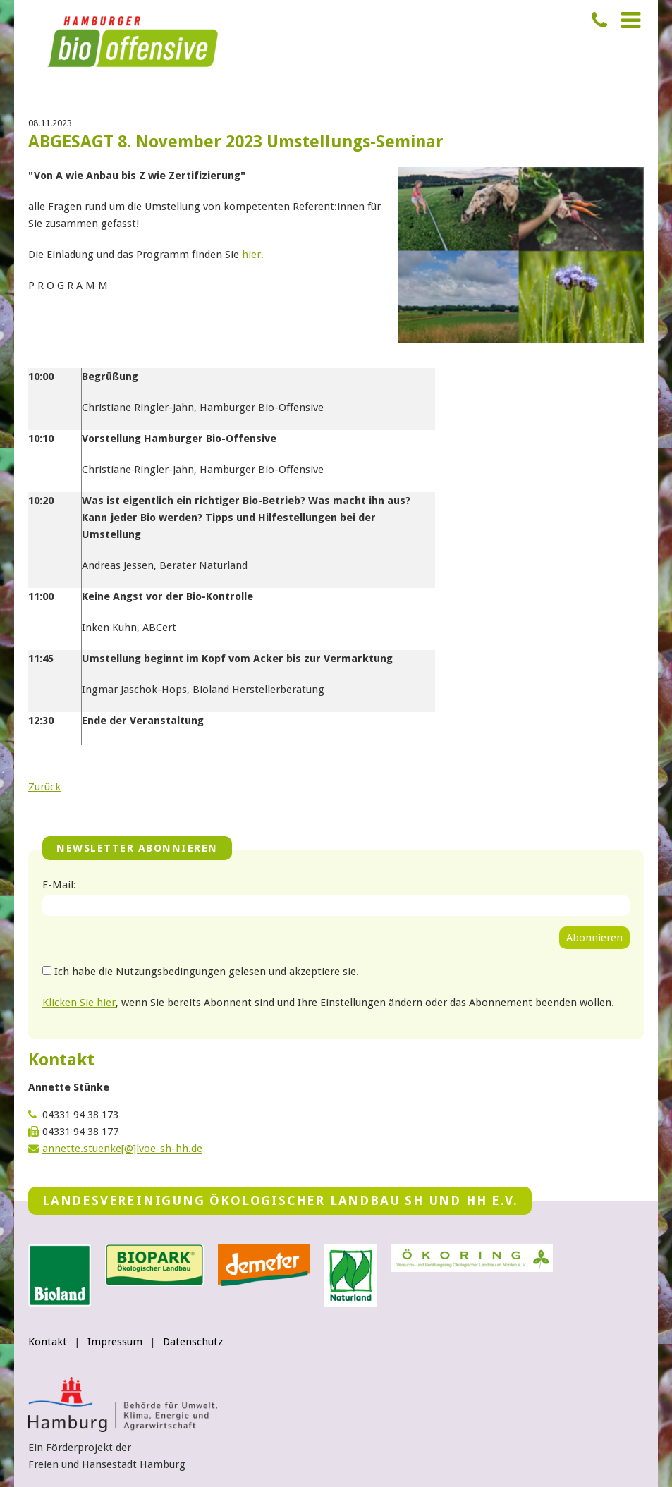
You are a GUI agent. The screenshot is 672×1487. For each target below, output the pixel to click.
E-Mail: (59, 885)
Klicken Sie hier (79, 1002)
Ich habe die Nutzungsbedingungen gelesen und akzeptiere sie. (206, 971)
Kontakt (47, 1341)
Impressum (114, 1341)
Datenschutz (193, 1341)
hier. (253, 254)
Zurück (44, 787)
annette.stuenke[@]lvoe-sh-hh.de (122, 1148)
